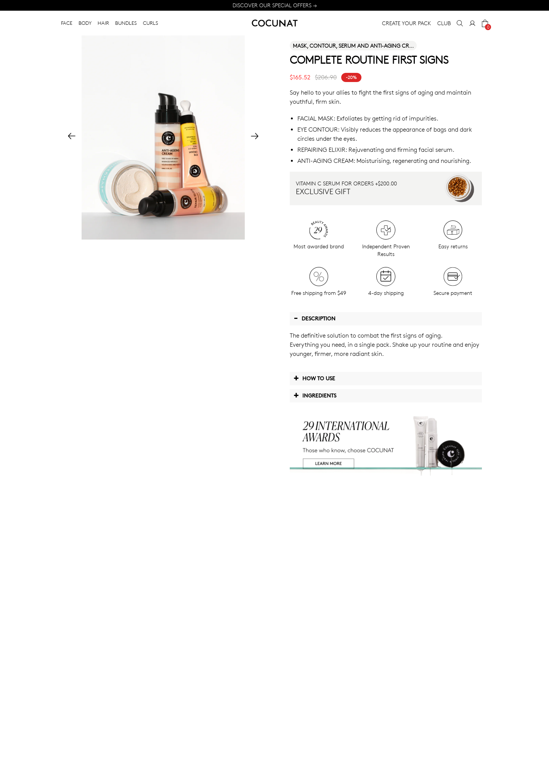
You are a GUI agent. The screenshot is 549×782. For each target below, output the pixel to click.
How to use (314, 378)
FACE (66, 23)
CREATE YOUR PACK (406, 23)
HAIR (103, 23)
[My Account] (472, 23)
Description (315, 318)
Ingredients (315, 395)
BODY (85, 23)
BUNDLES (126, 23)
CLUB (444, 23)
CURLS (150, 23)
